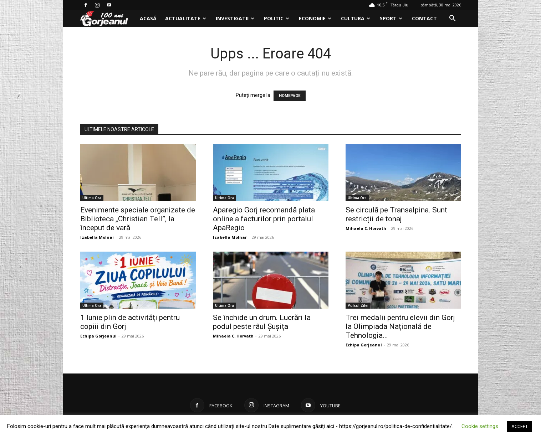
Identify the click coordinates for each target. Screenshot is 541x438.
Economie (315, 18)
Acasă (148, 18)
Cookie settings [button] (479, 426)
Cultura (355, 18)
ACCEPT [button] (519, 426)
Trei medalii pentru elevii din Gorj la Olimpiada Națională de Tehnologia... (400, 326)
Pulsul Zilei (358, 305)
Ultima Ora (91, 197)
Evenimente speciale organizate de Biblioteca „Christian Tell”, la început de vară (137, 219)
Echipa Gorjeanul (98, 336)
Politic (276, 18)
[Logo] (108, 18)
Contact (424, 18)
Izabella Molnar (97, 237)
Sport (391, 18)
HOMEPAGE (289, 95)
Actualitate (185, 18)
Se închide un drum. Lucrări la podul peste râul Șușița (262, 322)
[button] (452, 19)
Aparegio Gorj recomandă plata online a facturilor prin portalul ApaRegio (264, 219)
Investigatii (235, 18)
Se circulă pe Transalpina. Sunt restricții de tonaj (396, 214)
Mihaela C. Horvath (366, 228)
